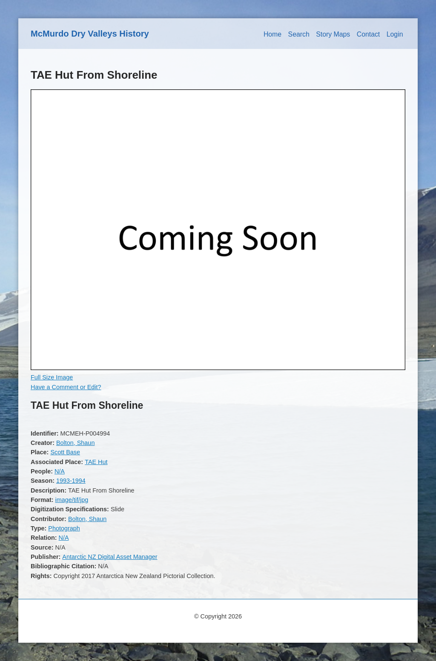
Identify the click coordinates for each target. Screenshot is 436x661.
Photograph (64, 528)
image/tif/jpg (72, 499)
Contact (368, 34)
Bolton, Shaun (75, 442)
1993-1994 (71, 480)
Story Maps (333, 34)
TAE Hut (96, 462)
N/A (59, 471)
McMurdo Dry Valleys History (90, 33)
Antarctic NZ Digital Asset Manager (109, 556)
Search (299, 34)
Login (395, 34)
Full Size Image (52, 377)
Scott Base (65, 452)
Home (272, 34)
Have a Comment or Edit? (66, 387)
